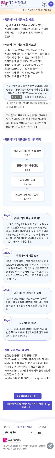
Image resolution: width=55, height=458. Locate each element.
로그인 (44, 4)
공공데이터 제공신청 (26, 396)
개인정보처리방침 (24, 426)
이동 (39, 432)
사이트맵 (42, 426)
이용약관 (6, 426)
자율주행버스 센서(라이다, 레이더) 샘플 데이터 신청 (26, 405)
